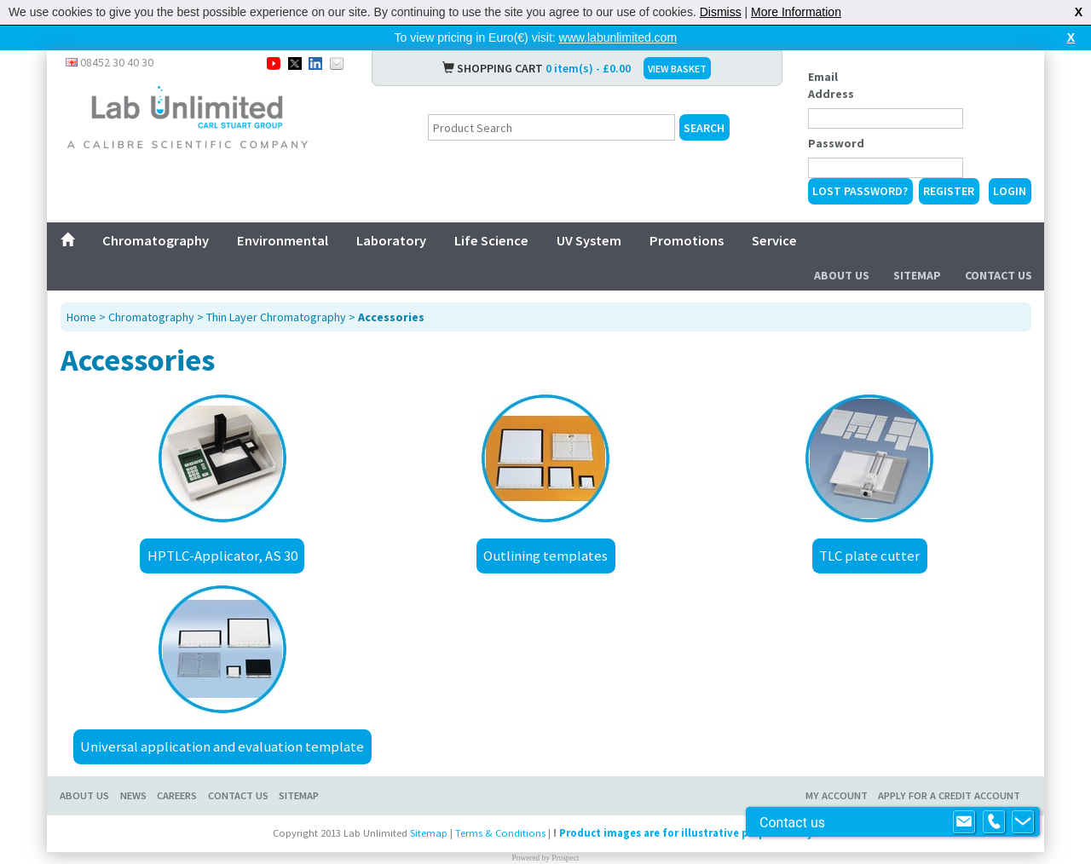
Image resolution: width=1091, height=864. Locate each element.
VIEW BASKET (677, 68)
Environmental (282, 240)
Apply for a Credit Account (949, 795)
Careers (177, 795)
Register (948, 191)
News (133, 795)
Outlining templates (545, 555)
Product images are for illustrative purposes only (686, 833)
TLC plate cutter (869, 555)
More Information (796, 12)
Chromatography (155, 240)
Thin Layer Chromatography (276, 317)
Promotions (686, 240)
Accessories (391, 317)
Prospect (565, 858)
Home (81, 317)
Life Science (491, 240)
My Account (836, 795)
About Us (841, 275)
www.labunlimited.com (618, 37)
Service (774, 240)
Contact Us (998, 275)
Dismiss (721, 12)
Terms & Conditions (500, 833)
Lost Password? (860, 191)
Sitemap (917, 275)
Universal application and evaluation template (222, 746)
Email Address (831, 85)
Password (836, 143)
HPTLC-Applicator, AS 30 (222, 555)
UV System (589, 240)
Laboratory (391, 240)
